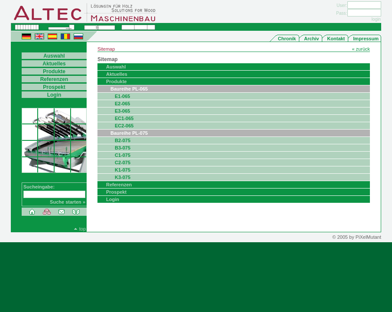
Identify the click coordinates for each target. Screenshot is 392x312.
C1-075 (122, 155)
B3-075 (122, 147)
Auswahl (116, 66)
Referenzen (119, 184)
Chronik (287, 38)
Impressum (366, 38)
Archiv (311, 38)
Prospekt (116, 192)
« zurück (361, 49)
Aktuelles (116, 74)
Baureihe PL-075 (129, 133)
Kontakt (336, 38)
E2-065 (122, 103)
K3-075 (122, 177)
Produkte (116, 81)
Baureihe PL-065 (129, 88)
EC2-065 (124, 125)
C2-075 (122, 162)
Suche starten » (67, 202)
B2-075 (122, 140)
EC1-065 (124, 118)
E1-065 (122, 96)
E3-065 (122, 111)
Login (112, 199)
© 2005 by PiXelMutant (356, 237)
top (82, 228)
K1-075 (122, 169)
